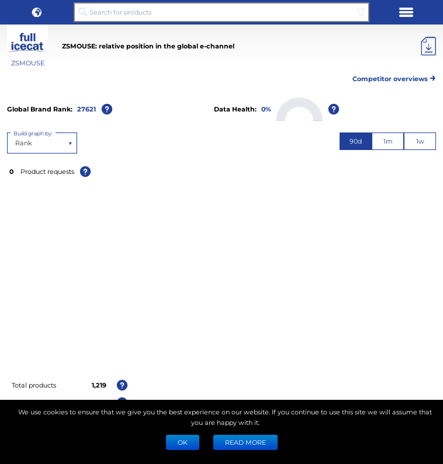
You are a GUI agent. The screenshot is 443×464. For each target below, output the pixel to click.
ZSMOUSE (27, 63)
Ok (183, 442)
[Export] (428, 46)
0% (266, 109)
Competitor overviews (394, 76)
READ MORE (245, 442)
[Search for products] (221, 12)
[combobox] (16, 143)
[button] (37, 12)
